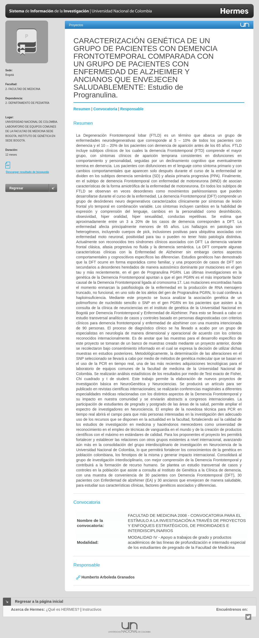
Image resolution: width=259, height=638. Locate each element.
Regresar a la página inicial (39, 601)
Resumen (81, 109)
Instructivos (92, 609)
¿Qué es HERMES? (62, 609)
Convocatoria (105, 109)
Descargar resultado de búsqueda (27, 172)
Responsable (131, 109)
